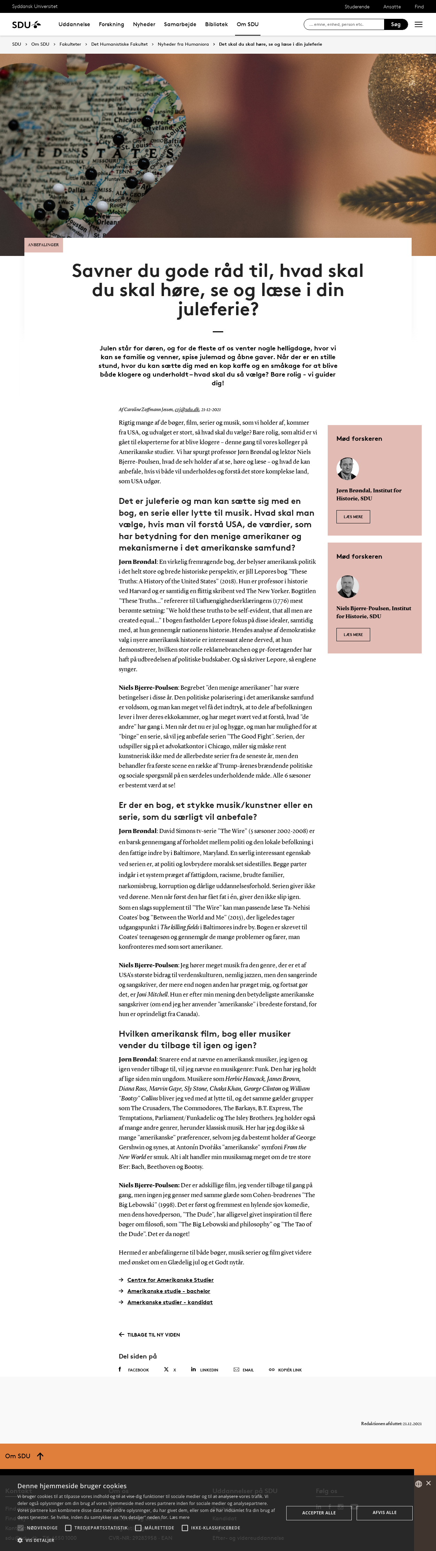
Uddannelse (74, 24)
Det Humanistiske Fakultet (119, 44)
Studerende (357, 6)
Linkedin (204, 1346)
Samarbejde (180, 24)
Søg (396, 24)
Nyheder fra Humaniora (183, 44)
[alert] (218, 1513)
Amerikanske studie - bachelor (164, 1267)
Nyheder (144, 24)
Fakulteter (70, 44)
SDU (16, 44)
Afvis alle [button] (385, 1512)
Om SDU (248, 24)
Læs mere (353, 489)
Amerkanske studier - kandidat (166, 1278)
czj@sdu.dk (186, 386)
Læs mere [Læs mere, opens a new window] (179, 1517)
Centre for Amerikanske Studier (166, 1256)
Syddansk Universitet (35, 6)
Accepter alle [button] (319, 1513)
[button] (21, 1528)
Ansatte (392, 6)
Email (243, 1346)
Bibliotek (216, 24)
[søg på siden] (346, 24)
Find (419, 6)
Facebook (134, 1346)
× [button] (428, 1483)
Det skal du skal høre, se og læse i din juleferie (270, 44)
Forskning (111, 24)
